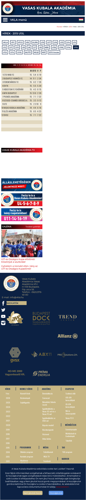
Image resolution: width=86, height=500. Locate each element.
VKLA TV (46, 456)
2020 (8, 425)
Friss (7, 393)
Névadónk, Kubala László (49, 403)
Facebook (47, 461)
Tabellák (69, 440)
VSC (27, 42)
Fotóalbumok (48, 452)
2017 (8, 438)
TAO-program (67, 452)
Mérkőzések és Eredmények (71, 434)
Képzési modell (48, 425)
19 (17, 65)
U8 (29, 47)
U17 (49, 42)
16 (22, 65)
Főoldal (59, 27)
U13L (76, 47)
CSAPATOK (69, 388)
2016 (8, 443)
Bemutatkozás (47, 393)
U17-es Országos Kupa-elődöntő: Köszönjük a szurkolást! (18, 260)
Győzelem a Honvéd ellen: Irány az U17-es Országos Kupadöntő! (19, 267)
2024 (8, 407)
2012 (8, 461)
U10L (19, 52)
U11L (12, 52)
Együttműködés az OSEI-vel (48, 419)
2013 (70, 27)
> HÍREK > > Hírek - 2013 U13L (70, 27)
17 (19, 65)
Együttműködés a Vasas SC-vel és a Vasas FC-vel (49, 411)
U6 (40, 47)
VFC (13, 42)
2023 (8, 411)
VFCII (20, 42)
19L (35, 65)
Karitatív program (26, 456)
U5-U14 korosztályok (70, 405)
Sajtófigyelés (25, 402)
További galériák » (33, 226)
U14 (68, 42)
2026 (8, 398)
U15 (61, 42)
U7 (34, 47)
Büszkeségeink (47, 429)
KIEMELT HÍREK (26, 388)
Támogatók (11, 303)
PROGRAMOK (25, 447)
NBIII (14, 65)
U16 (55, 42)
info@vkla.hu (17, 297)
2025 (8, 402)
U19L (54, 47)
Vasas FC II (69, 418)
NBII (47, 47)
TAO (63, 447)
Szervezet (46, 398)
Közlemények (25, 398)
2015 (8, 447)
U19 (42, 42)
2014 (8, 452)
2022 (8, 416)
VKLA (5, 42)
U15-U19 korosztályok (70, 398)
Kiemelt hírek (25, 393)
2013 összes (54, 52)
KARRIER (65, 458)
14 (26, 65)
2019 (8, 429)
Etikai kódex (46, 438)
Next (38, 107)
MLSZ (36, 52)
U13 (74, 42)
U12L (5, 52)
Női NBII (30, 65)
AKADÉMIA (46, 388)
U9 (23, 47)
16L (37, 65)
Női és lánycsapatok (70, 412)
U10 (17, 47)
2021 (8, 420)
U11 (10, 47)
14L (40, 65)
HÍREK (7, 388)
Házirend (45, 434)
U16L (61, 47)
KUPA (35, 42)
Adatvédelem (62, 487)
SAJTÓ (28, 52)
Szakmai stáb (70, 393)
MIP (43, 52)
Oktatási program (26, 452)
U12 (4, 47)
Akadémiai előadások (24, 462)
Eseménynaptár (71, 429)
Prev (5, 107)
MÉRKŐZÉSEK (70, 424)
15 (24, 65)
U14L (69, 47)
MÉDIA (45, 447)
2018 (8, 434)
